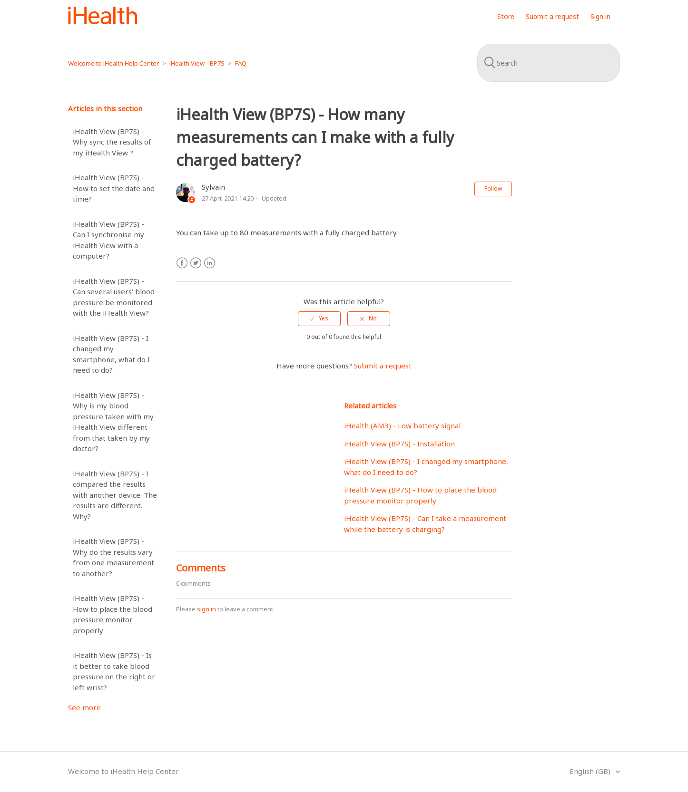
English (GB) (591, 771)
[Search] (548, 63)
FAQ (240, 63)
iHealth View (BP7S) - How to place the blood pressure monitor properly (112, 614)
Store (505, 16)
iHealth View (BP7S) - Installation (399, 443)
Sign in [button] (600, 16)
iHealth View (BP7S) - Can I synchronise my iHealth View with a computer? (108, 240)
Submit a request (552, 16)
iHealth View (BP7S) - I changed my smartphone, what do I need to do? (111, 354)
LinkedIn (210, 263)
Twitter (196, 263)
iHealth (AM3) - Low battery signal (402, 425)
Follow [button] (493, 188)
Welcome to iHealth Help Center (113, 63)
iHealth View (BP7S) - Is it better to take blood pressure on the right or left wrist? (114, 671)
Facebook (182, 263)
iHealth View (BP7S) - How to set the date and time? (114, 188)
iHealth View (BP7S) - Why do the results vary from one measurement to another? (113, 557)
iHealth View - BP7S (197, 63)
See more (84, 707)
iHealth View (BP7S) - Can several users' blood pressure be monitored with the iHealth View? (114, 297)
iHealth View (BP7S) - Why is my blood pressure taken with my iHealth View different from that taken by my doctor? (113, 422)
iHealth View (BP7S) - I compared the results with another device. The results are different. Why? (115, 495)
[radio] (319, 318)
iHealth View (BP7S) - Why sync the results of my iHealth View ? (112, 141)
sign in (206, 609)
